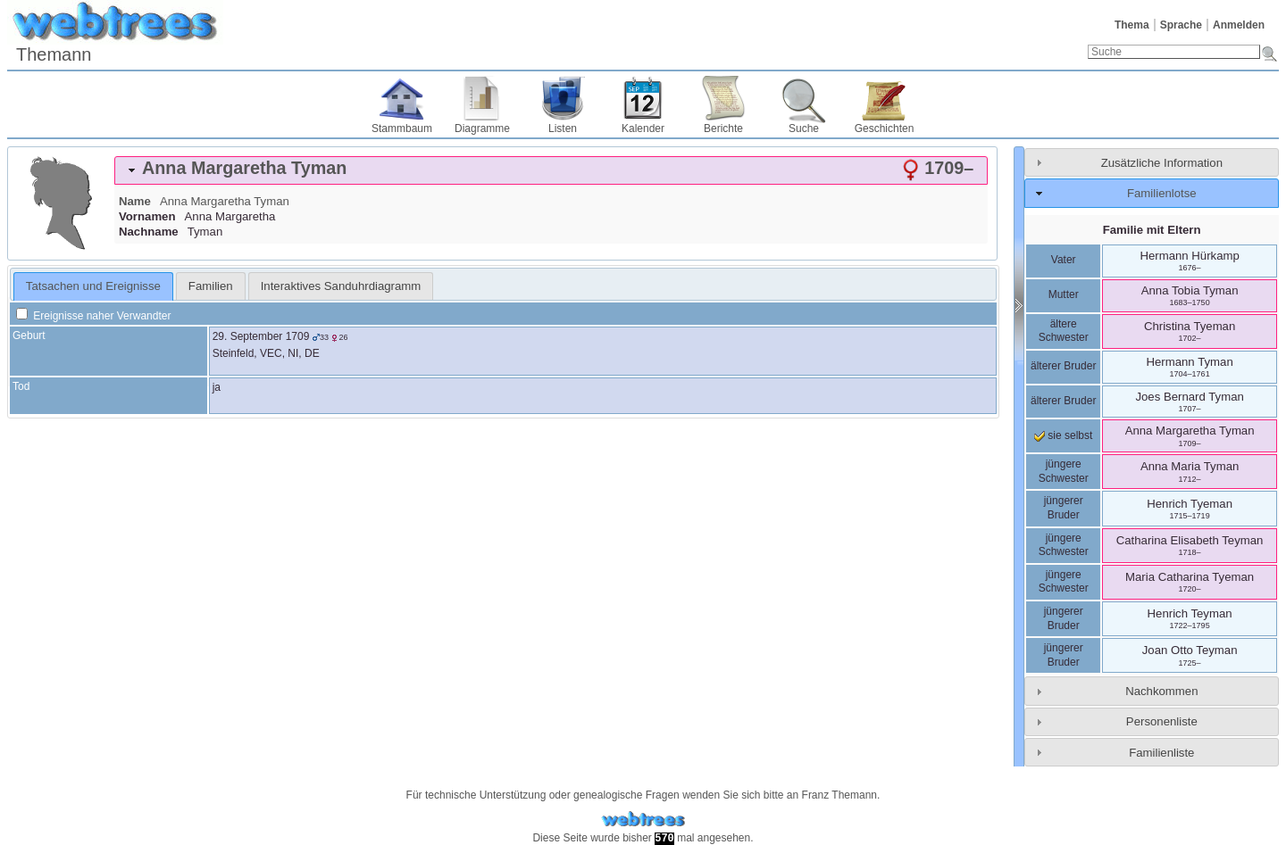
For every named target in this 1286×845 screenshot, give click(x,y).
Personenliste (1162, 721)
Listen (562, 128)
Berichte (723, 128)
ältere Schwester (1064, 331)
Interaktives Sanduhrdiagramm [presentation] (341, 286)
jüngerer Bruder (1063, 507)
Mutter (1063, 294)
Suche (804, 128)
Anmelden (1239, 25)
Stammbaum (402, 128)
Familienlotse (1162, 193)
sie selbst (1063, 435)
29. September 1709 (261, 336)
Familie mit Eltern (1152, 229)
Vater (1063, 259)
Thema (1132, 25)
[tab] (551, 170)
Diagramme (482, 128)
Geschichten (884, 128)
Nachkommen (1161, 691)
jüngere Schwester (1064, 471)
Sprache (1181, 25)
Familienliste (1161, 752)
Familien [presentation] (210, 286)
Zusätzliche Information (1162, 163)
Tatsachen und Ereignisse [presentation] (93, 286)
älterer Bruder (1063, 366)
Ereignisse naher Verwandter (93, 316)
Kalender (643, 128)
